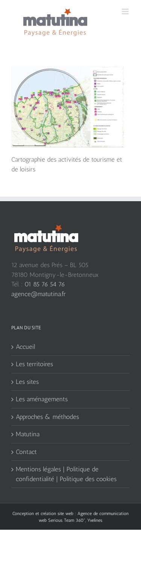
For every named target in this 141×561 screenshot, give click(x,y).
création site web (57, 513)
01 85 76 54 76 (44, 284)
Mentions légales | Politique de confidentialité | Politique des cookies (66, 474)
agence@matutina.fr (38, 294)
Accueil (25, 346)
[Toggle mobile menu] (126, 11)
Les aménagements (42, 399)
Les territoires (34, 364)
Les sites (27, 381)
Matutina (27, 434)
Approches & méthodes (47, 416)
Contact (26, 452)
